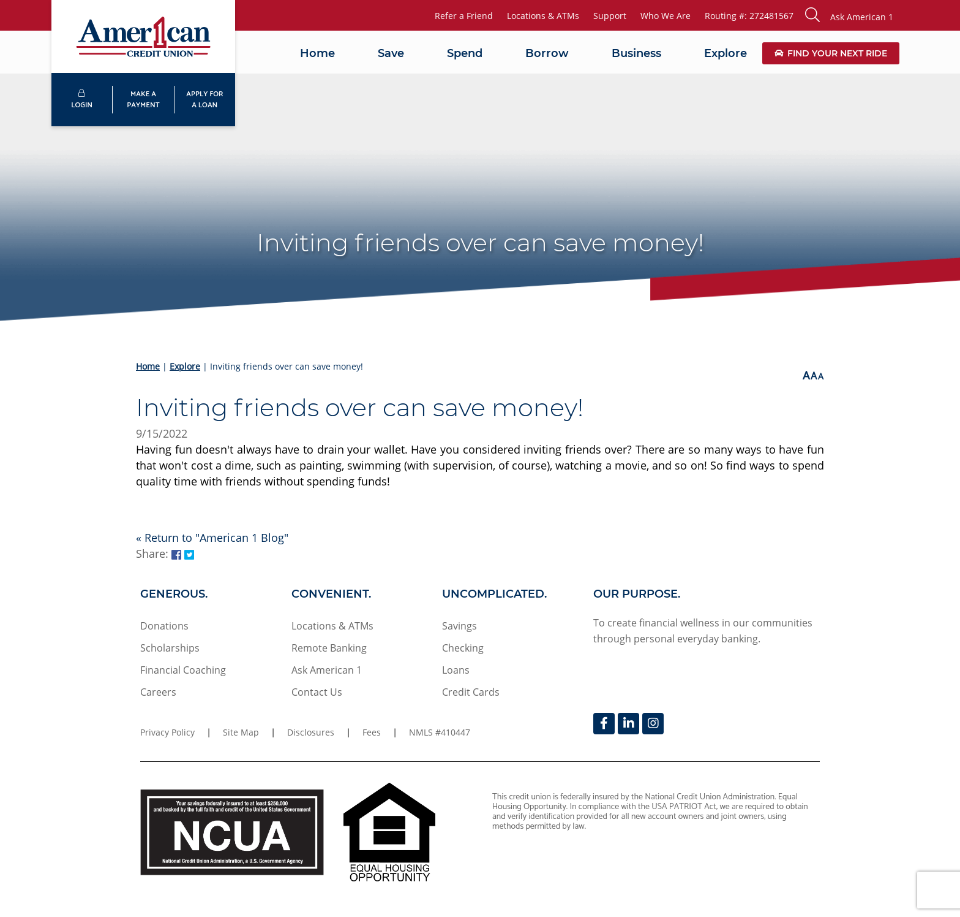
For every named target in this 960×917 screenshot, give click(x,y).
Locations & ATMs (543, 15)
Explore (725, 53)
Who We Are (665, 15)
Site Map (241, 732)
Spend (464, 53)
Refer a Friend (464, 15)
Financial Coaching (183, 670)
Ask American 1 (326, 670)
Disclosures (310, 732)
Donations (164, 626)
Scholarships (170, 648)
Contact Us (316, 692)
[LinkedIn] (628, 723)
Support (609, 15)
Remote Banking (329, 648)
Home (317, 53)
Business (636, 53)
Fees (371, 732)
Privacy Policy (167, 732)
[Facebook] (604, 723)
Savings (459, 626)
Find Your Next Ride (830, 53)
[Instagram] (653, 723)
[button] (849, 15)
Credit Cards (471, 692)
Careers (158, 692)
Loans (456, 670)
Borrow (547, 53)
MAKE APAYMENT (143, 99)
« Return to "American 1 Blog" (212, 537)
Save (391, 53)
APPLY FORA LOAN (204, 99)
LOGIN (81, 100)
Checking (463, 648)
